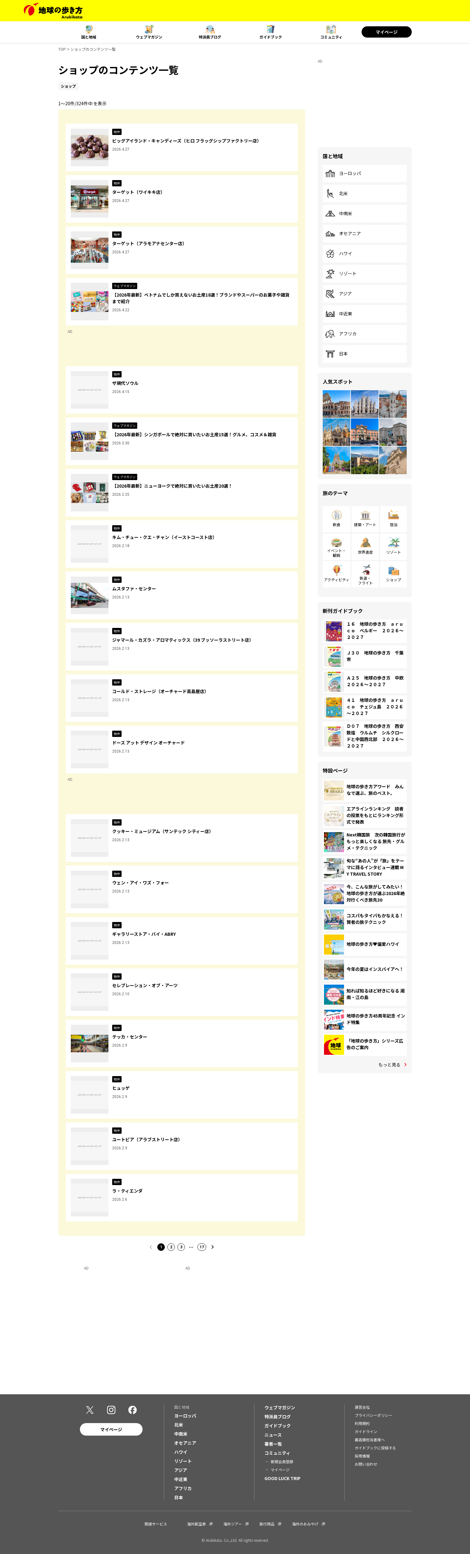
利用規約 (362, 1423)
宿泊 (393, 524)
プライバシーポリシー (373, 1415)
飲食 (336, 524)
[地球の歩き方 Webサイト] (53, 10)
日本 (336, 354)
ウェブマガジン (149, 36)
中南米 (338, 214)
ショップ (393, 579)
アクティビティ (336, 579)
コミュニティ (331, 36)
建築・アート (365, 524)
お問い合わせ (366, 1464)
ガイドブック (270, 36)
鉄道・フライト (365, 580)
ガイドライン (366, 1431)
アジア (338, 294)
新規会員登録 (282, 1461)
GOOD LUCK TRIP (282, 1478)
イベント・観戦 (336, 552)
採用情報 (362, 1455)
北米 (336, 194)
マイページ (387, 32)
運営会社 (362, 1407)
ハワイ (338, 254)
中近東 (338, 314)
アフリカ (341, 334)
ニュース (273, 1435)
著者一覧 (273, 1444)
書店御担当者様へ (370, 1439)
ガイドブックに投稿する (375, 1447)
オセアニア (343, 234)
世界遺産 (365, 552)
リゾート (341, 274)
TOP (62, 49)
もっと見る (389, 1064)
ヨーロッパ (343, 173)
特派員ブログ (210, 36)
